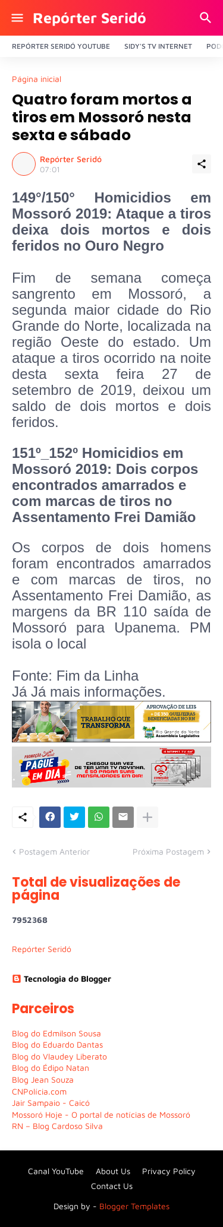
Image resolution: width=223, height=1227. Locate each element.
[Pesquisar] (207, 18)
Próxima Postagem (168, 851)
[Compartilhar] (201, 163)
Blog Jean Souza (43, 1079)
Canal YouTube (56, 1171)
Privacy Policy (169, 1171)
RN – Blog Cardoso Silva (57, 1126)
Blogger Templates (134, 1206)
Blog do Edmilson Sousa (56, 1033)
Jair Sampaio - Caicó (51, 1103)
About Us (113, 1171)
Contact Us (112, 1186)
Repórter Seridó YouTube (61, 46)
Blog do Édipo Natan (50, 1067)
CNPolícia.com (39, 1091)
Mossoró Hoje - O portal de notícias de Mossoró (101, 1114)
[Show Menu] (16, 18)
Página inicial (36, 79)
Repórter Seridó (89, 17)
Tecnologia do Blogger (61, 978)
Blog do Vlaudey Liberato (59, 1056)
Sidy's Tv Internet (158, 46)
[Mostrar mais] (147, 817)
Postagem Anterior (54, 851)
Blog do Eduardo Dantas (57, 1044)
